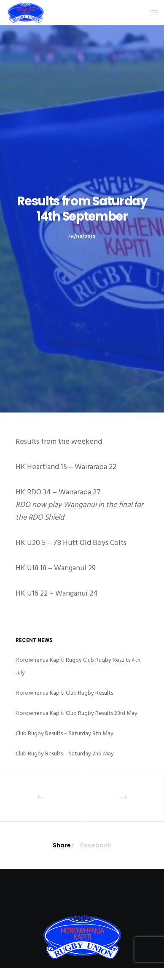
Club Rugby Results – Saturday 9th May (64, 733)
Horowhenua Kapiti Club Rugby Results (64, 693)
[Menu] (152, 12)
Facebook (95, 845)
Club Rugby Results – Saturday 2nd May (65, 753)
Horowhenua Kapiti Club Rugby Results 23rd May (76, 713)
